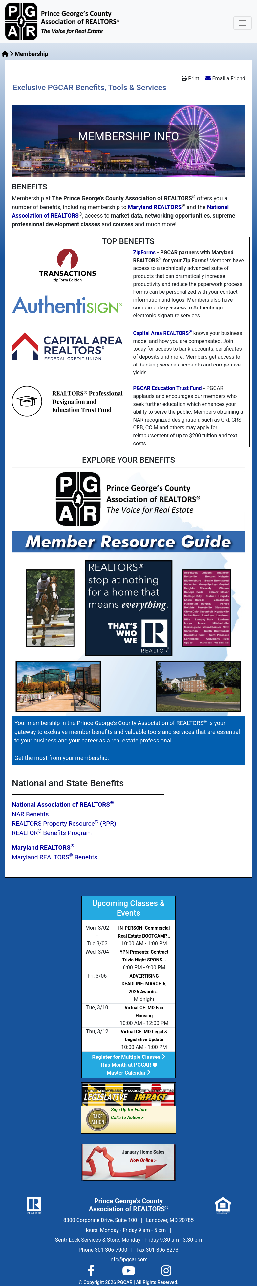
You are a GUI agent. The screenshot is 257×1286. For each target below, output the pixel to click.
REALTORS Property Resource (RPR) (64, 823)
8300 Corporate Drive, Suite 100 (100, 1220)
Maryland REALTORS (155, 207)
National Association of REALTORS (63, 804)
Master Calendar (128, 1073)
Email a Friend (228, 78)
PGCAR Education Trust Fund (167, 388)
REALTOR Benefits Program (52, 833)
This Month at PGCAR (128, 1065)
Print (190, 78)
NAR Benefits (30, 814)
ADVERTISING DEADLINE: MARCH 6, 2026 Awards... (143, 983)
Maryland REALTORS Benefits (54, 857)
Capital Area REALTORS (162, 333)
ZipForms (144, 252)
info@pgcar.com (128, 1259)
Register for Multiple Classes (128, 1057)
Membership (31, 53)
